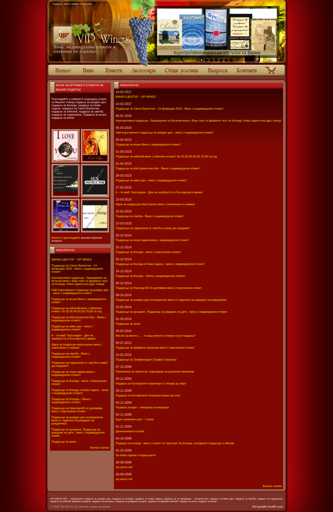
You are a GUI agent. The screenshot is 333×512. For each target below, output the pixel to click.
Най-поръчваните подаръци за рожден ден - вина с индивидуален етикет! (80, 291)
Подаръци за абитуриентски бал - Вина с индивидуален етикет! (79, 319)
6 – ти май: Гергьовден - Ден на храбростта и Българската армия (73, 337)
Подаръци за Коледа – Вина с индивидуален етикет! (71, 400)
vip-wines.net (124, 467)
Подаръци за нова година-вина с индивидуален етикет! (73, 373)
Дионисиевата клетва (130, 431)
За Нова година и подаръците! (136, 455)
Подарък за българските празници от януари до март (151, 383)
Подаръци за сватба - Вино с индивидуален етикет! (71, 355)
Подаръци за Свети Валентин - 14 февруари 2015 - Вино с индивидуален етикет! (77, 268)
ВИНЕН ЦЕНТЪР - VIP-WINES (72, 259)
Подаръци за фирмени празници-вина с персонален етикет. (155, 347)
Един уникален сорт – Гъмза (134, 419)
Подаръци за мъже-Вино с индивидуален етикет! (148, 144)
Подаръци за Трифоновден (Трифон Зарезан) (146, 359)
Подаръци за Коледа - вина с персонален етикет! (148, 252)
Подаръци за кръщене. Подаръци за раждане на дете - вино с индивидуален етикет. (78, 432)
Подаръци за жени (64, 441)
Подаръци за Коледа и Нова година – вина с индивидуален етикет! (80, 391)
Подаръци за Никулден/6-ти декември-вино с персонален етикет (77, 410)
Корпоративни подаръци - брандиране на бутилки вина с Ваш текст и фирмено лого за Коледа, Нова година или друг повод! (80, 280)
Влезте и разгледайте (66, 237)
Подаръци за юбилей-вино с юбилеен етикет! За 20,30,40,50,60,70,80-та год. (77, 310)
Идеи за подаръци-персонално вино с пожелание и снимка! (77, 346)
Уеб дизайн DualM (267, 506)
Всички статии (99, 447)
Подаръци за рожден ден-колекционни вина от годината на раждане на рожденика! (77, 420)
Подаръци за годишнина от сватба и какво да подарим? (153, 228)
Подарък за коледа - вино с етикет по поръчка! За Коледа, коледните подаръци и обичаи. (175, 443)
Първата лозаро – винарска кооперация (142, 407)
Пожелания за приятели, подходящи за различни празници (155, 371)
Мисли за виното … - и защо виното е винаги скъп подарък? (155, 335)
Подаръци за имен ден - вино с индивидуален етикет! (72, 328)
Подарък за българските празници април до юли (148, 395)
